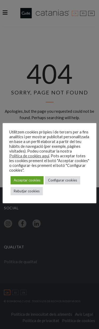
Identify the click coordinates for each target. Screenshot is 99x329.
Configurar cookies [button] (62, 180)
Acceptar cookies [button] (27, 180)
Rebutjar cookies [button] (27, 191)
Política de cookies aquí (29, 156)
